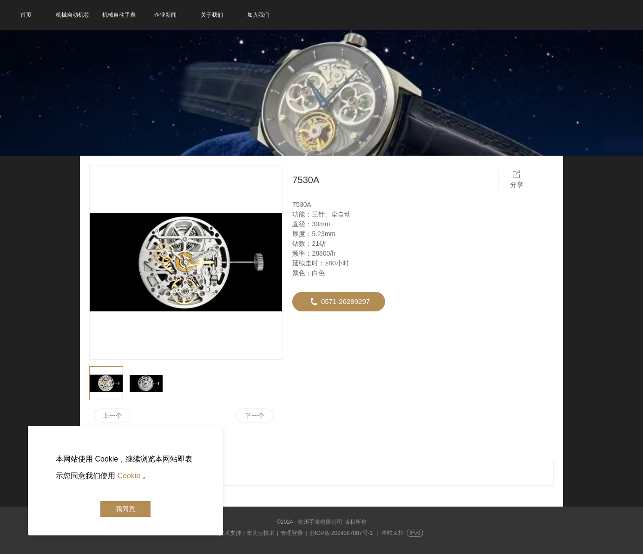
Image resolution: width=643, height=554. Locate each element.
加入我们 (258, 15)
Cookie (128, 476)
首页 (26, 15)
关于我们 (212, 15)
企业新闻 (165, 15)
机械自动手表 (119, 15)
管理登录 (292, 533)
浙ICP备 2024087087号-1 (341, 533)
